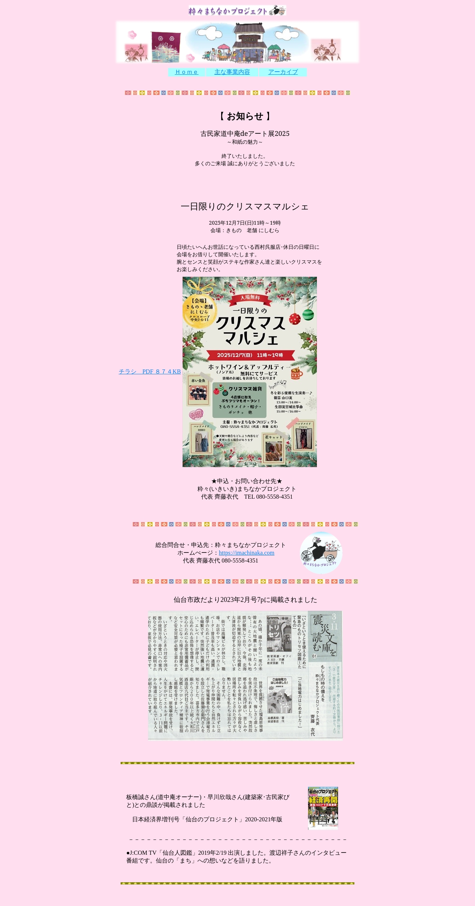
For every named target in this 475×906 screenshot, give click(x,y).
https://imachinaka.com (247, 553)
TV (152, 853)
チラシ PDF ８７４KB (150, 371)
